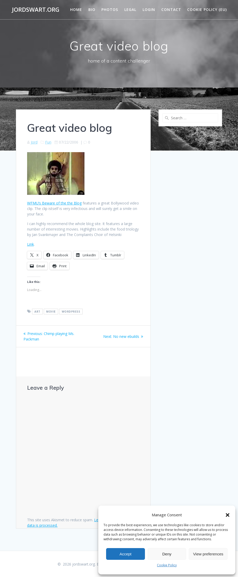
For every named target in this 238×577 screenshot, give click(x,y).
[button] (227, 515)
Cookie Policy (167, 565)
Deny (166, 554)
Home (76, 9)
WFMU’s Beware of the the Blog (54, 203)
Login (149, 9)
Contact (171, 9)
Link (30, 244)
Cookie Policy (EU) (207, 9)
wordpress (71, 311)
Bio (91, 9)
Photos (109, 9)
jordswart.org (35, 10)
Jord (34, 142)
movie (51, 311)
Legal (130, 9)
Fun (48, 142)
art (37, 311)
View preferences (208, 554)
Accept (125, 554)
